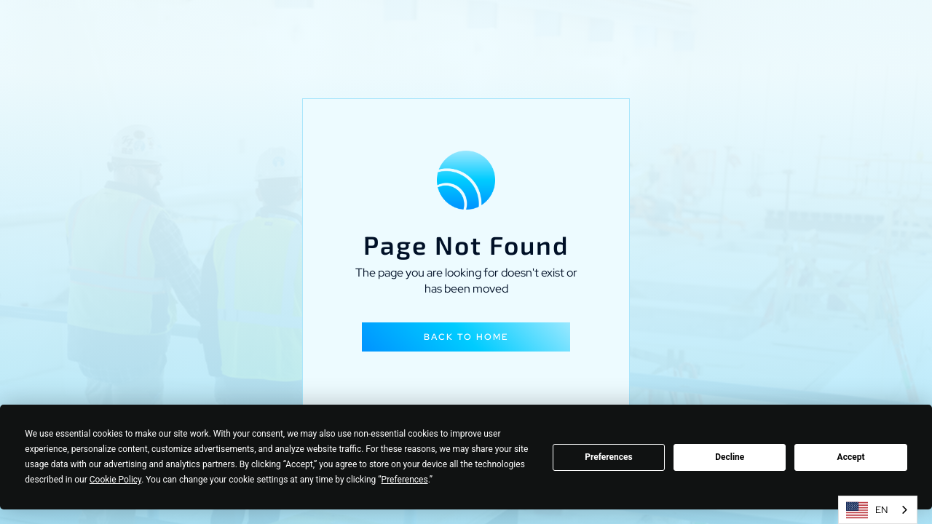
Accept (851, 457)
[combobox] (877, 510)
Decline (729, 457)
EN (867, 510)
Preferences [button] (405, 480)
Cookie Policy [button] (115, 480)
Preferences (609, 457)
